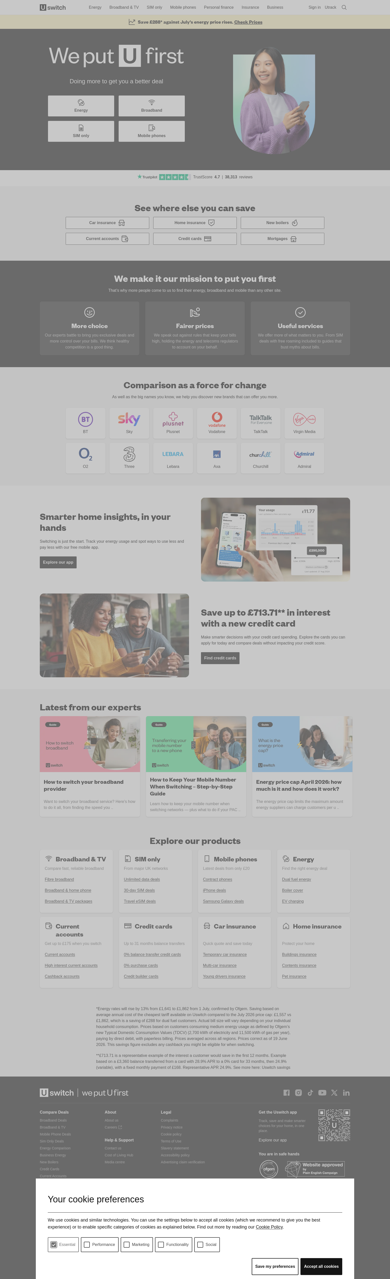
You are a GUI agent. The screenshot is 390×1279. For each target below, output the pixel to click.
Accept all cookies (321, 1266)
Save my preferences (275, 1266)
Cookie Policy (269, 1227)
